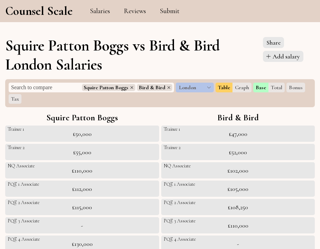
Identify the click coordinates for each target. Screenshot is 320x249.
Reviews (135, 11)
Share (273, 42)
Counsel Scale (39, 11)
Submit (170, 11)
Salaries (100, 11)
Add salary (283, 56)
